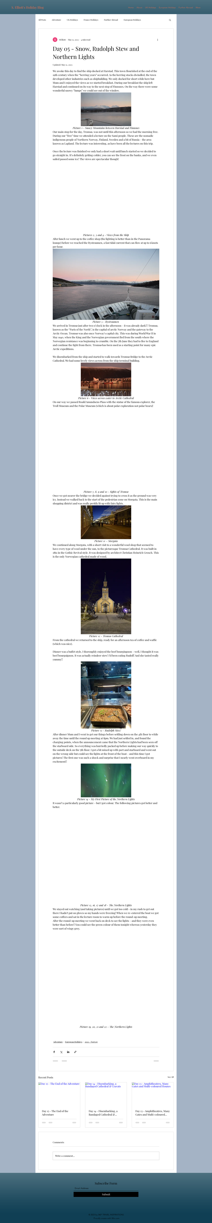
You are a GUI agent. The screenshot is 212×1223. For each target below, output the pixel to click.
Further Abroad (111, 19)
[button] (170, 20)
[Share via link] (75, 1052)
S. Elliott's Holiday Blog (28, 7)
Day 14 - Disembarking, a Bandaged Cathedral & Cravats (103, 1112)
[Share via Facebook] (54, 1052)
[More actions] (157, 39)
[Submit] (106, 1194)
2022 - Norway (91, 1041)
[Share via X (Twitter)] (61, 1052)
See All (171, 1077)
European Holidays (132, 19)
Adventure (56, 19)
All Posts (42, 19)
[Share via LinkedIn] (68, 1052)
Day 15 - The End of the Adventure (55, 1112)
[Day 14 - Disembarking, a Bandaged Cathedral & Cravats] (106, 1094)
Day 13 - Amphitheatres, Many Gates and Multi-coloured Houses (152, 1112)
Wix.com (115, 1218)
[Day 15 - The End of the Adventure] (59, 1094)
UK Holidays (72, 19)
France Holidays (91, 19)
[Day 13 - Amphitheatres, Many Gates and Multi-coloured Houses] (153, 1094)
